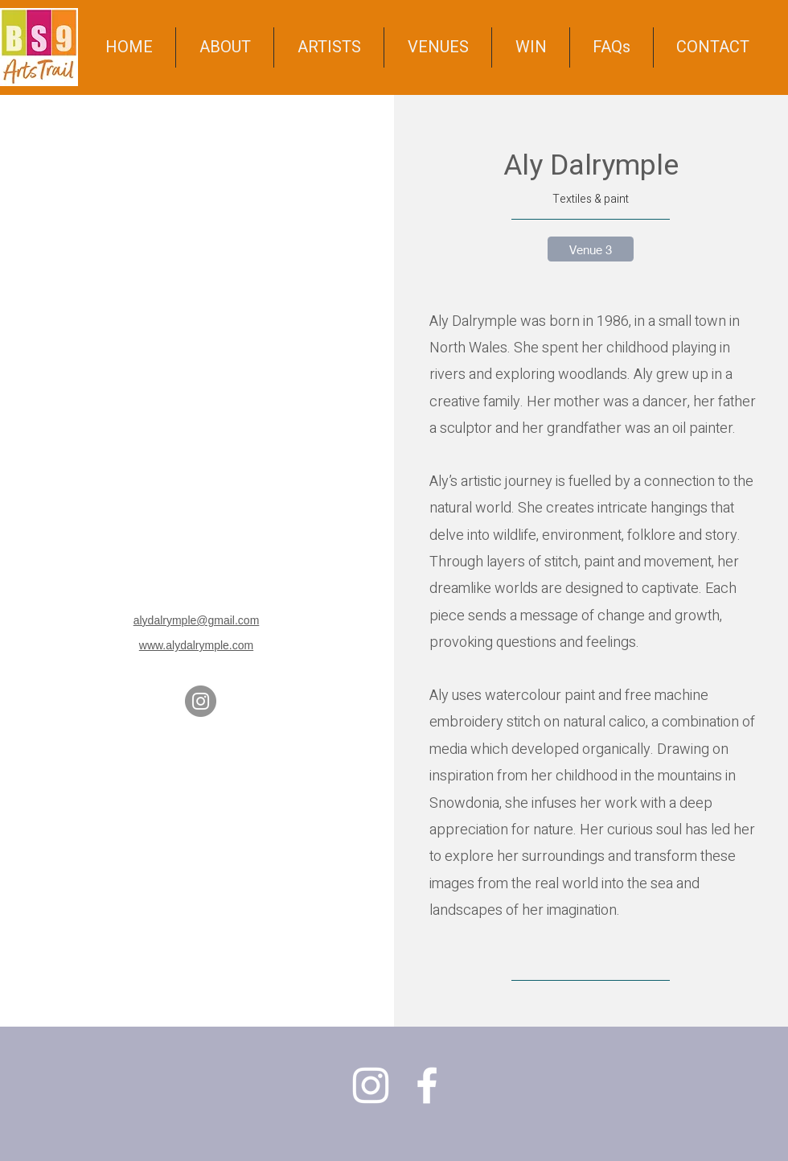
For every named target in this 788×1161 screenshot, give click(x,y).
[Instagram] (200, 701)
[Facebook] (427, 1085)
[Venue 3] (591, 249)
